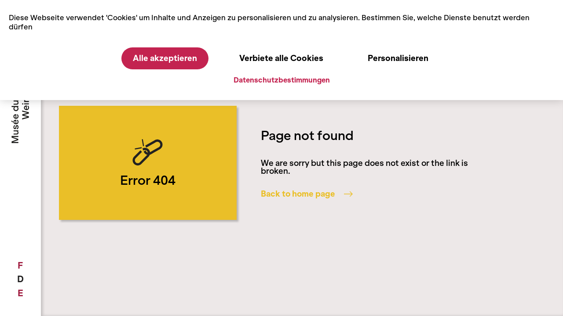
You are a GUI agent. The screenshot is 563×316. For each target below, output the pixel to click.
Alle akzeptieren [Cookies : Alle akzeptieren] (165, 58)
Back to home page (307, 194)
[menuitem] (20, 265)
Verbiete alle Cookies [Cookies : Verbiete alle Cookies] (281, 58)
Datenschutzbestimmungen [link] (282, 79)
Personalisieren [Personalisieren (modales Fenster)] (398, 58)
